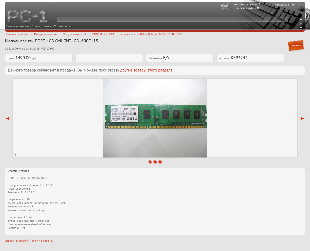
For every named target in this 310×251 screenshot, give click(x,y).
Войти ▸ (297, 4)
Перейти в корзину (41, 240)
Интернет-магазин (17, 26)
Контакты (64, 26)
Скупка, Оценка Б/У (44, 26)
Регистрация (282, 4)
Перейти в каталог (16, 240)
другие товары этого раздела (146, 70)
